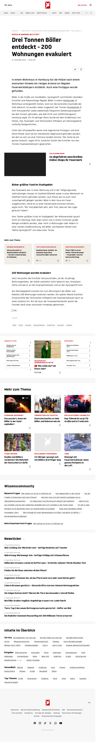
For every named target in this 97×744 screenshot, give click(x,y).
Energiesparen (71, 652)
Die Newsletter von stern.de (24, 638)
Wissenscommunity (21, 641)
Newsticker (13, 539)
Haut (53, 667)
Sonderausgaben (31, 645)
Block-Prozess (42, 13)
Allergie (20, 667)
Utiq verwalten (17, 713)
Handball (69, 325)
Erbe (83, 652)
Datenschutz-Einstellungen (72, 713)
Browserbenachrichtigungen (52, 716)
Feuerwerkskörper (39, 325)
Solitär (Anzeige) (33, 660)
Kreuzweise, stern (11, 512)
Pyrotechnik (73, 107)
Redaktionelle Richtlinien (51, 710)
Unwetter (45, 678)
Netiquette (29, 713)
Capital (67, 13)
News (6, 13)
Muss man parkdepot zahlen (70, 509)
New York (45, 656)
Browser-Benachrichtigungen (78, 645)
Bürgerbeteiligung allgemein (15, 516)
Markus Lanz (30, 13)
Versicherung (80, 656)
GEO (60, 13)
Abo (82, 5)
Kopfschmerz (9, 671)
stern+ (54, 13)
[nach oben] (89, 702)
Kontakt (37, 716)
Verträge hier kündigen (43, 713)
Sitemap (56, 641)
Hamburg (28, 325)
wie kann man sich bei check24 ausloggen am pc (60, 497)
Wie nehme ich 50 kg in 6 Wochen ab (36, 493)
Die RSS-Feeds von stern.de (51, 638)
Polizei (21, 325)
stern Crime (76, 13)
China (46, 652)
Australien (35, 652)
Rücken (22, 671)
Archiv (6, 641)
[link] (90, 5)
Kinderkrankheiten (77, 667)
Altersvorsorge (21, 652)
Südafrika (57, 656)
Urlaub (68, 656)
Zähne (54, 671)
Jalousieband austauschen (14, 501)
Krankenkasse (22, 656)
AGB (63, 710)
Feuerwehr (60, 325)
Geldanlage (8, 656)
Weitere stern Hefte (12, 645)
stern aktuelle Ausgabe (73, 641)
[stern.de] (47, 5)
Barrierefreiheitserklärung (30, 710)
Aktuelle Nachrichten (74, 638)
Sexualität (43, 671)
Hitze (64, 678)
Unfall (20, 678)
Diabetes (30, 667)
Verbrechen (32, 678)
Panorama (15, 31)
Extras (13, 13)
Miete (35, 656)
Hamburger (68, 100)
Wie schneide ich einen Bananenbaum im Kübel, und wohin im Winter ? (51, 512)
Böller (14, 325)
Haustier (82, 678)
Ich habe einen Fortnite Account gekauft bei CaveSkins (52, 501)
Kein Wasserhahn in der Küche (68, 493)
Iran (21, 13)
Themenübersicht (41, 641)
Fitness (62, 667)
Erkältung (43, 667)
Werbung (56, 713)
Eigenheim (57, 652)
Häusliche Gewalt (11, 682)
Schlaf (32, 671)
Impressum (15, 710)
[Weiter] (91, 13)
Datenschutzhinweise (74, 710)
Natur (72, 678)
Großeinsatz (51, 325)
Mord (55, 678)
